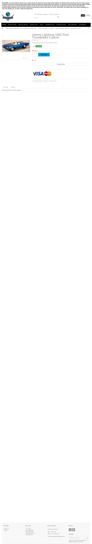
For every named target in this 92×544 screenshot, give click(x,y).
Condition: (34, 40)
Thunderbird (53, 80)
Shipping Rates (61, 64)
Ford (46, 80)
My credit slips (30, 530)
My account (28, 525)
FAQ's (5, 530)
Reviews (13, 87)
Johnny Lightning (42, 28)
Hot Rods (51, 28)
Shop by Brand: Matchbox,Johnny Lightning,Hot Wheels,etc (20, 28)
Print (35, 60)
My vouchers (29, 534)
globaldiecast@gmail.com (58, 536)
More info (5, 87)
